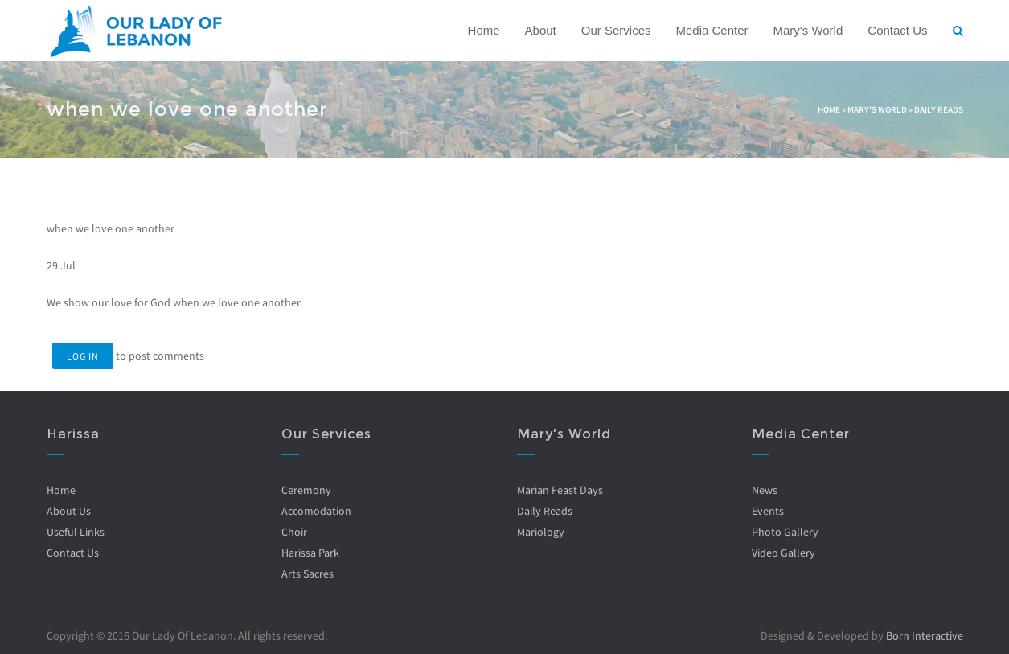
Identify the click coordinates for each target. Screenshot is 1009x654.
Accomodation (316, 511)
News (764, 490)
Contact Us (897, 30)
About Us (69, 511)
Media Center (711, 30)
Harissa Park (310, 552)
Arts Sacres (307, 573)
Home (484, 30)
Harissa (73, 434)
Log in (83, 356)
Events (768, 511)
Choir (294, 531)
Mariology (540, 531)
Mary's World (808, 30)
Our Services (616, 30)
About (540, 30)
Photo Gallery (785, 531)
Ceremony (306, 490)
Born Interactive (924, 635)
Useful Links (76, 531)
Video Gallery (783, 552)
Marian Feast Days (560, 490)
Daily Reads (938, 109)
